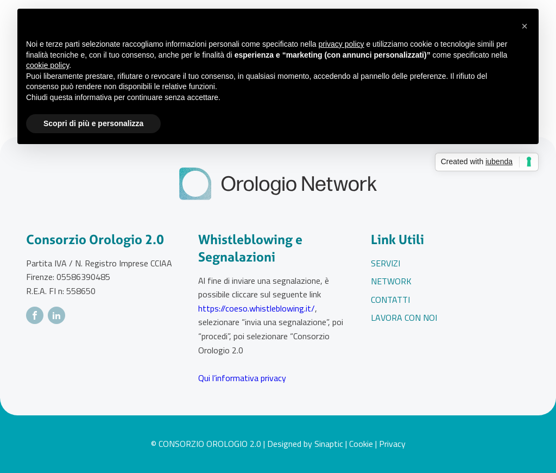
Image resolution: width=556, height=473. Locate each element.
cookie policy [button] (47, 65)
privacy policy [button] (341, 44)
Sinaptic (328, 443)
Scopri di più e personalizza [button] (93, 123)
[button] (524, 26)
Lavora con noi (404, 317)
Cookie (361, 443)
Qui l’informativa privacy (242, 377)
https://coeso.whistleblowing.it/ (256, 308)
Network (391, 281)
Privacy (392, 443)
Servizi (385, 263)
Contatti (390, 299)
